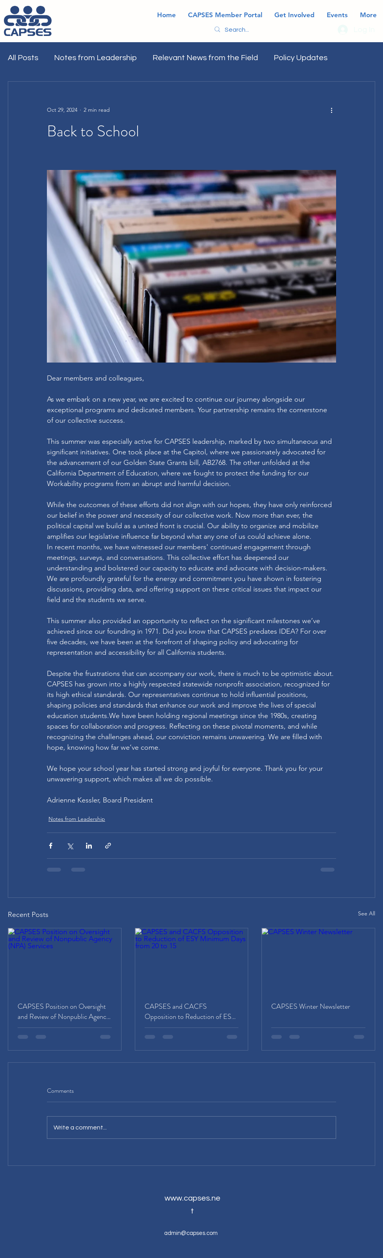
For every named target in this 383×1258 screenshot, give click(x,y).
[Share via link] (108, 845)
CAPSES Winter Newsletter (310, 1006)
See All (366, 913)
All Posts (23, 58)
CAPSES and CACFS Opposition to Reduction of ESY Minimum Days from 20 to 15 (190, 1011)
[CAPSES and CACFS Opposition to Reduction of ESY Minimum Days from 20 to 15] (191, 960)
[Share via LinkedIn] (89, 845)
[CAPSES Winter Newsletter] (318, 960)
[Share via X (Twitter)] (69, 845)
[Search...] (268, 29)
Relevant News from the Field (205, 58)
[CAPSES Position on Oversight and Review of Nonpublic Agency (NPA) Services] (64, 960)
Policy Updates (301, 58)
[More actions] (331, 109)
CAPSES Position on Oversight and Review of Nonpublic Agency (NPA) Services (63, 1011)
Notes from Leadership (95, 58)
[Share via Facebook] (50, 845)
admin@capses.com (191, 1233)
